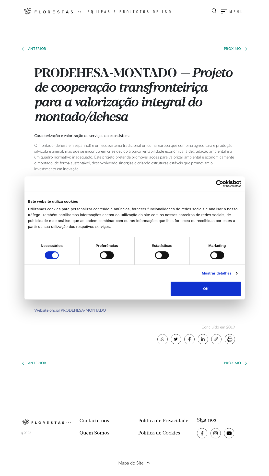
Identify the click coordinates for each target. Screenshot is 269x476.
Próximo (232, 49)
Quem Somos (94, 433)
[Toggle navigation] (232, 11)
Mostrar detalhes (217, 273)
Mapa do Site (130, 463)
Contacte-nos (94, 421)
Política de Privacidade (163, 421)
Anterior (37, 49)
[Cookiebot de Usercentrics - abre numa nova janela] (219, 183)
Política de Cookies (159, 433)
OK (206, 288)
